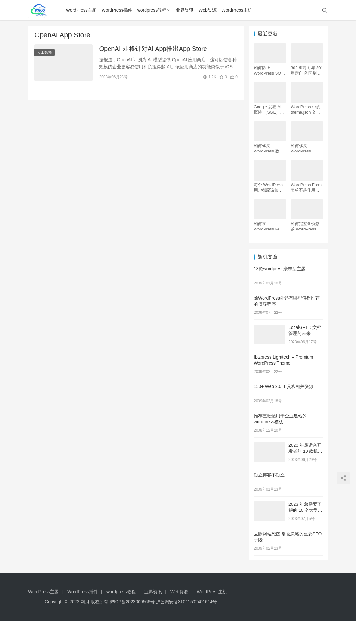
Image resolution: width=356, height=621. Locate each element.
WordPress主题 (81, 10)
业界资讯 (184, 10)
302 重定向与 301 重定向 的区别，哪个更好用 (307, 70)
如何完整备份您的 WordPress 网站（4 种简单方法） (306, 226)
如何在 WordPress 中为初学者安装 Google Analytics (269, 226)
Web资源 (208, 10)
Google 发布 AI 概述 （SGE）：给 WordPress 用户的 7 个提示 (269, 109)
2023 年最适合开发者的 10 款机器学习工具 (305, 451)
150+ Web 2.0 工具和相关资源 (283, 386)
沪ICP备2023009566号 (133, 601)
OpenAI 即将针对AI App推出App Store (153, 48)
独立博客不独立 (269, 474)
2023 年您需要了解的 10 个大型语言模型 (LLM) (305, 510)
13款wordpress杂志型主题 (280, 268)
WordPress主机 (237, 10)
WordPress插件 (117, 10)
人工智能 (44, 52)
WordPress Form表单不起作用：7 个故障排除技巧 (306, 187)
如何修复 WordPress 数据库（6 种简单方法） (268, 148)
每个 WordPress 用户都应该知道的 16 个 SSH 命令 (269, 187)
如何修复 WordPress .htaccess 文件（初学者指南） (305, 148)
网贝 (84, 601)
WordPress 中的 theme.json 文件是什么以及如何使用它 (305, 109)
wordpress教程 (152, 10)
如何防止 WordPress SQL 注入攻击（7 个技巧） (270, 70)
